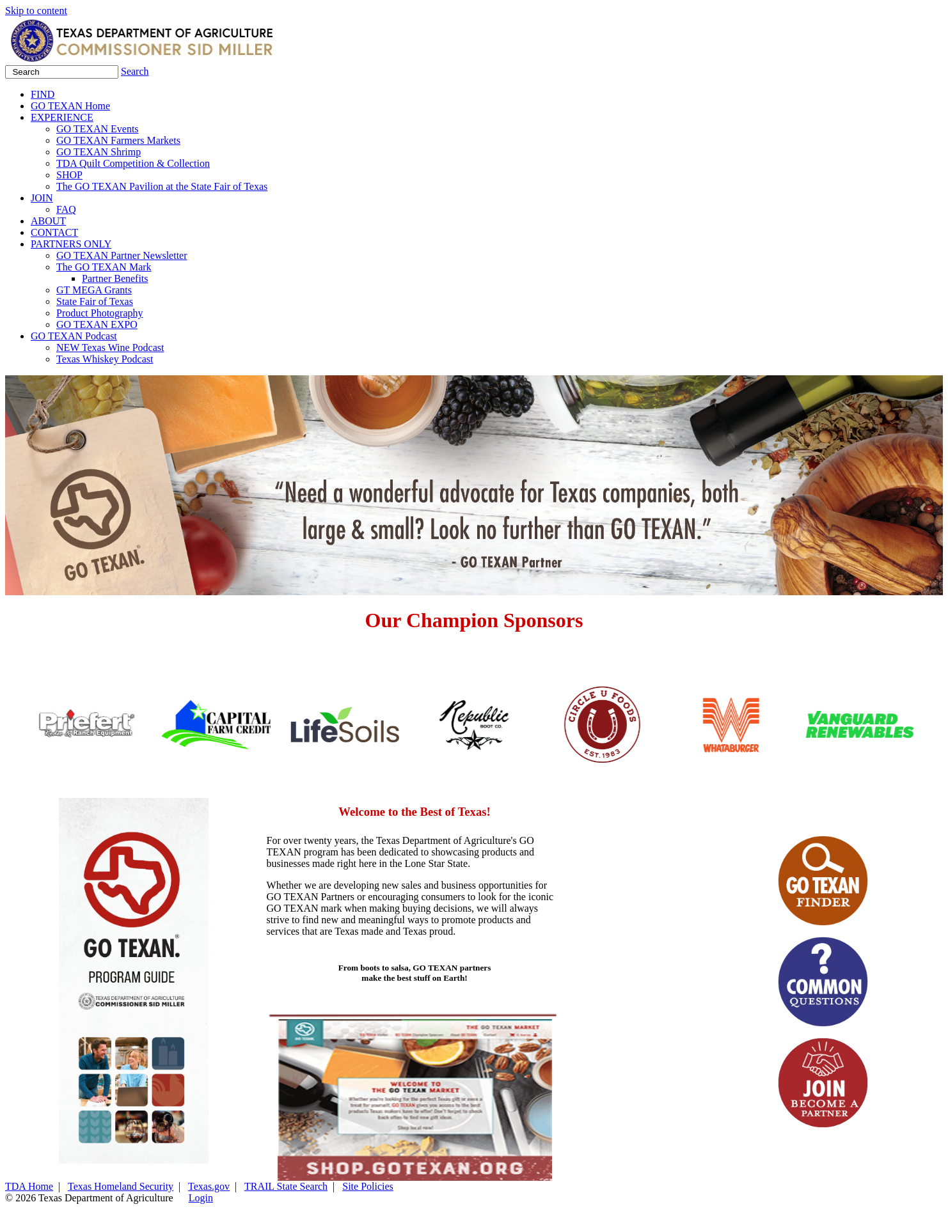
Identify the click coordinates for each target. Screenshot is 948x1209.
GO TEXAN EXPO (97, 324)
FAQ (66, 209)
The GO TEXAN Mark (104, 266)
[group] (105, 724)
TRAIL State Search (286, 1186)
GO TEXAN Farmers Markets (118, 140)
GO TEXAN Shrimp (98, 151)
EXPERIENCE (62, 117)
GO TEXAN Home (70, 105)
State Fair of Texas (94, 301)
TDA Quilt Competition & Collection (133, 163)
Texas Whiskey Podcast (104, 359)
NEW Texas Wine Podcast (110, 347)
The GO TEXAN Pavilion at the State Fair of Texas (161, 186)
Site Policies (367, 1186)
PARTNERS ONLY (71, 243)
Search (135, 71)
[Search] (61, 72)
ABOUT (48, 220)
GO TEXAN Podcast (74, 336)
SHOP (69, 174)
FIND (42, 94)
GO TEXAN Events (97, 128)
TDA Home (29, 1186)
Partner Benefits (115, 278)
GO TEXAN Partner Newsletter (121, 255)
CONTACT (54, 232)
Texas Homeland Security (120, 1186)
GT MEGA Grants (94, 290)
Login (201, 1197)
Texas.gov (209, 1186)
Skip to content (36, 10)
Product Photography (99, 313)
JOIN (42, 197)
